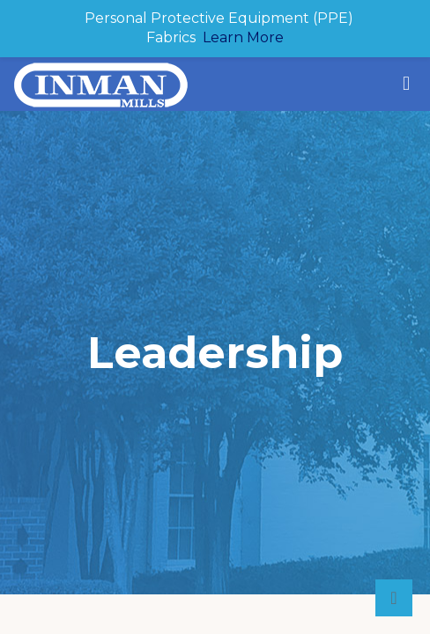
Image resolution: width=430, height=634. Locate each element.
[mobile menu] (406, 84)
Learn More (243, 37)
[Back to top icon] (393, 597)
